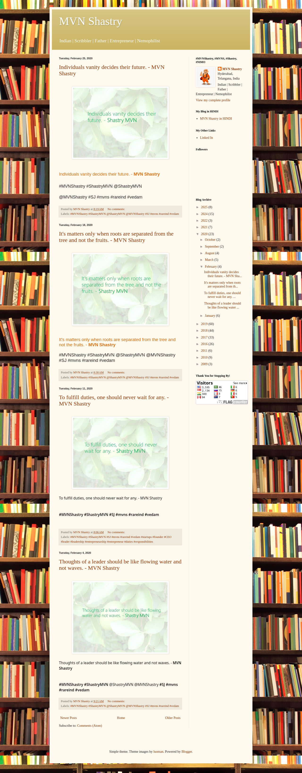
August (210, 253)
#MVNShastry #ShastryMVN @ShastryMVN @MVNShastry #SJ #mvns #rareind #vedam (124, 213)
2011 (204, 350)
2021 (205, 227)
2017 (205, 337)
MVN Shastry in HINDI (216, 118)
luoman (158, 751)
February (211, 266)
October (210, 239)
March (209, 260)
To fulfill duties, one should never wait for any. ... (222, 295)
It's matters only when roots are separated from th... (222, 284)
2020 (205, 234)
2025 (205, 207)
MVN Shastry (90, 21)
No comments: (117, 209)
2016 (205, 344)
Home (121, 718)
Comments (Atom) (89, 725)
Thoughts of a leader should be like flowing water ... (222, 305)
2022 (205, 220)
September (212, 246)
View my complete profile (213, 100)
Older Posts (172, 718)
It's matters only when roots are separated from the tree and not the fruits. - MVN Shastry (116, 237)
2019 (205, 324)
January (210, 315)
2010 (205, 357)
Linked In (206, 137)
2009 (205, 364)
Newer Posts (68, 718)
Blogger (186, 751)
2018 (205, 330)
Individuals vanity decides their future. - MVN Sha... (223, 274)
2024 (205, 214)
